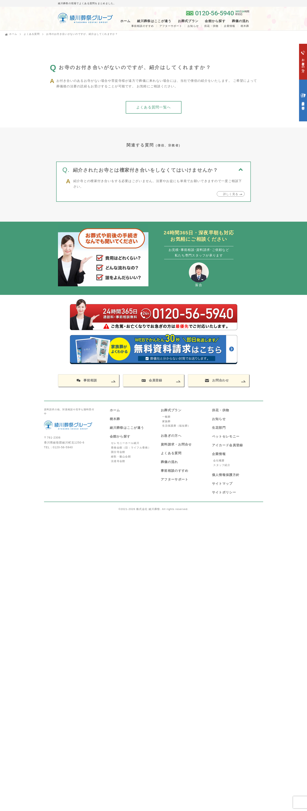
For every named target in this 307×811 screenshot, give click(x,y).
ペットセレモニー (225, 436)
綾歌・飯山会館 (121, 456)
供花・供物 (211, 26)
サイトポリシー (224, 492)
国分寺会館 (118, 451)
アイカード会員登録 (227, 445)
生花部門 (219, 427)
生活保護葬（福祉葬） (176, 425)
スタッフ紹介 (221, 465)
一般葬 (166, 416)
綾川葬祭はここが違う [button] (154, 21)
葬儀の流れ (240, 21)
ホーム (125, 21)
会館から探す (120, 436)
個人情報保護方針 (225, 475)
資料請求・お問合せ (176, 444)
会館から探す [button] (215, 21)
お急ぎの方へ (171, 435)
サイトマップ (222, 483)
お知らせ (193, 26)
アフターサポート (170, 26)
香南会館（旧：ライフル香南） (131, 447)
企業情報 (229, 26)
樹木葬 (115, 419)
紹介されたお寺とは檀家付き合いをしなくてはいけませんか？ (145, 173)
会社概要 (219, 460)
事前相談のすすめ (142, 26)
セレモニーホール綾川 (125, 443)
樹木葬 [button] (245, 26)
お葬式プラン (171, 410)
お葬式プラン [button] (188, 21)
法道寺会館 (118, 461)
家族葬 (166, 421)
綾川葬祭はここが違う (127, 427)
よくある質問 (32, 34)
